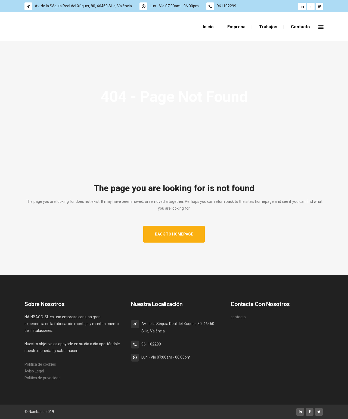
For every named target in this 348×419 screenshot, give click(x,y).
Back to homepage (174, 234)
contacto (238, 317)
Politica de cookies (40, 364)
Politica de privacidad (42, 378)
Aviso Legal (34, 371)
